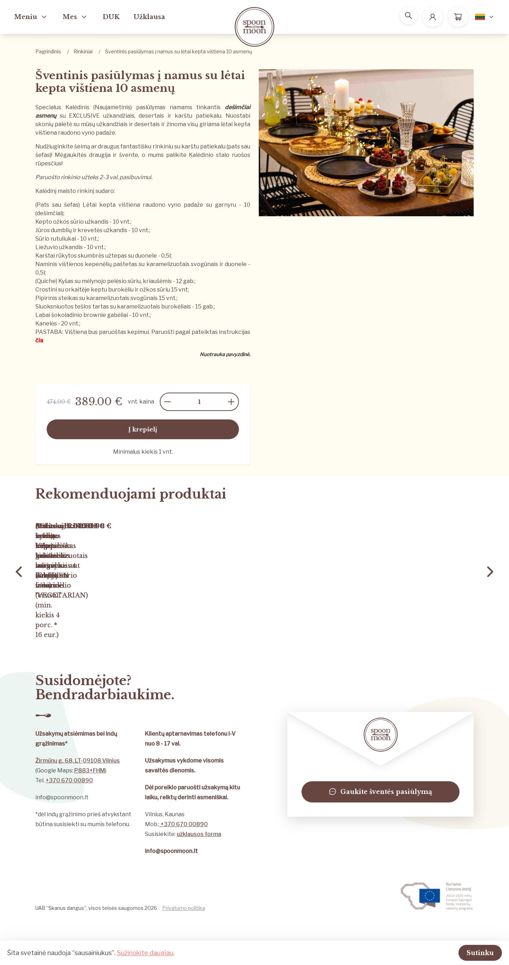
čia (39, 340)
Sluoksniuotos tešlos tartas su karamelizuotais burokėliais (113, 306)
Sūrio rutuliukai (55, 238)
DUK (111, 17)
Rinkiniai (83, 51)
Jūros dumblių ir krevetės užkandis (81, 230)
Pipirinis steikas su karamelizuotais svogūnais (97, 298)
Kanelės (46, 323)
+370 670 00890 (69, 825)
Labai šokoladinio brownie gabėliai (82, 315)
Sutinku (471, 952)
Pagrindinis (48, 51)
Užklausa (149, 17)
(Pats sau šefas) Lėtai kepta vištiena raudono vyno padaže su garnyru (135, 204)
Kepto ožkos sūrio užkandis (72, 221)
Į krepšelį (142, 429)
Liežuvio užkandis (59, 247)
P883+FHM (89, 815)
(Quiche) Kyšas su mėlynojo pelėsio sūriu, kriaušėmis (104, 281)
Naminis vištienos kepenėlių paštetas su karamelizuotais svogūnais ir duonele (141, 264)
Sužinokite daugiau (145, 952)
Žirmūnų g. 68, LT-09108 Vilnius (77, 805)
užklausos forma (199, 879)
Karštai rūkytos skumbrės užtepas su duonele (96, 255)
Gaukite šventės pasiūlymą (380, 837)
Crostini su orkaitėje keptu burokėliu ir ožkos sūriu (102, 289)
